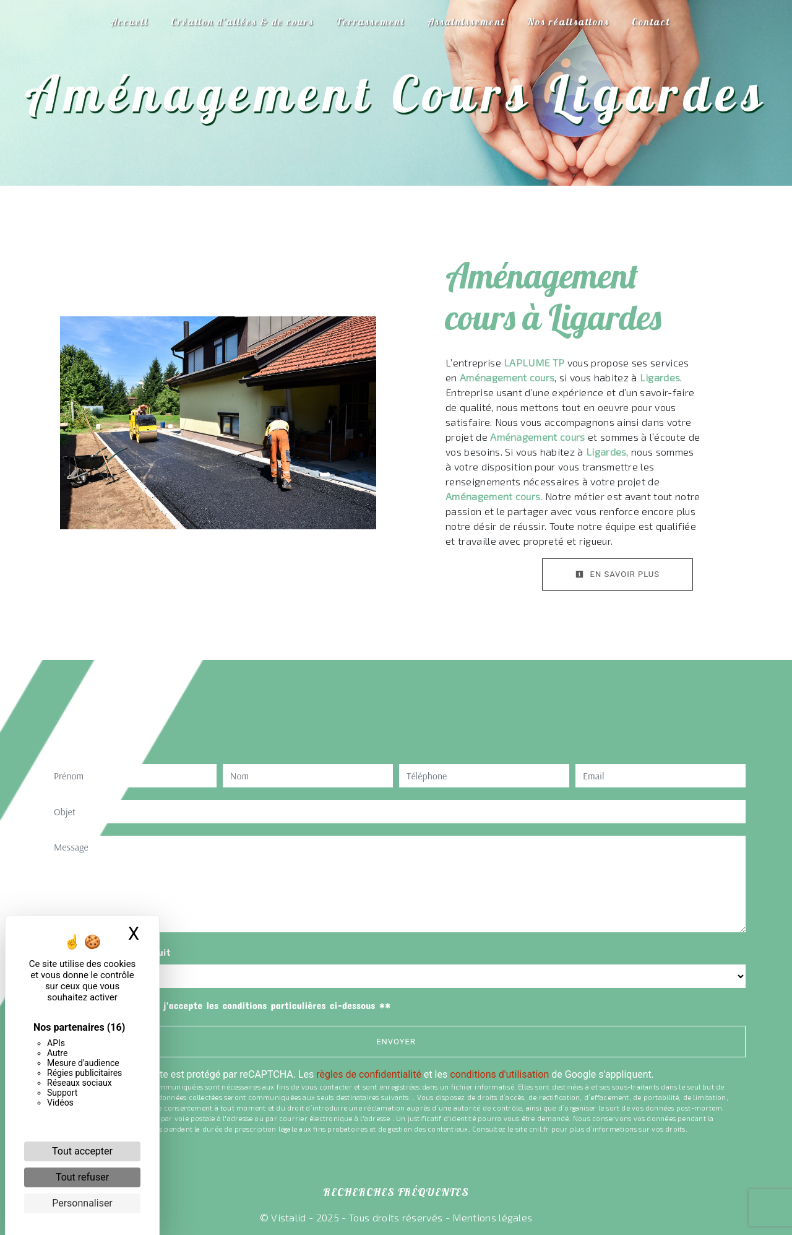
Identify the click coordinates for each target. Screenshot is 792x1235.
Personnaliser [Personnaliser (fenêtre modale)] (82, 1203)
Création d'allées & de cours (242, 21)
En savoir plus (617, 574)
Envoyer (396, 1041)
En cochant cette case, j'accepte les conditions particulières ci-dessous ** (224, 1005)
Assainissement (466, 21)
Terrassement (370, 21)
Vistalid (288, 1217)
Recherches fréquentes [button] (396, 1191)
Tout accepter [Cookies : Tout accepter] (82, 1151)
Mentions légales (491, 1217)
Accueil (129, 21)
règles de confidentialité (368, 1074)
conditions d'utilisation (499, 1074)
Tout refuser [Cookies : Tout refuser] (82, 1177)
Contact (651, 21)
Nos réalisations (568, 21)
